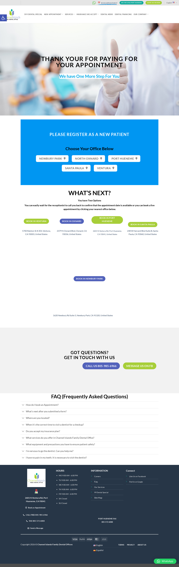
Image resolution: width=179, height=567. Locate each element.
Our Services (99, 487)
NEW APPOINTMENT (53, 14)
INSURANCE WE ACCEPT (88, 14)
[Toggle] (23, 405)
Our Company (141, 14)
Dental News (107, 14)
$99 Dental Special (33, 14)
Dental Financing (123, 14)
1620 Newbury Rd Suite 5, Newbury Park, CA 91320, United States (83, 315)
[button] (3, 17)
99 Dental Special (101, 492)
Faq (96, 481)
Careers (97, 476)
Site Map (98, 497)
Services (70, 14)
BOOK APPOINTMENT (107, 3)
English (172, 2)
